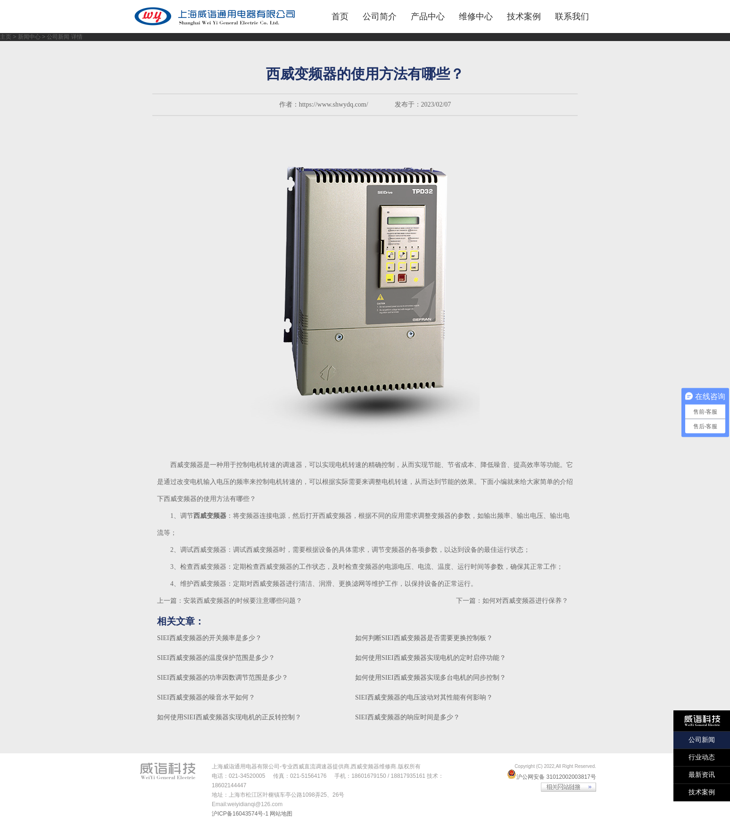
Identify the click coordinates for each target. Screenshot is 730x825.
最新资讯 (702, 774)
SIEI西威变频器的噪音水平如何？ (206, 697)
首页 (340, 16)
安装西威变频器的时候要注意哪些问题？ (242, 600)
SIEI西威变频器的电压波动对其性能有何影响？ (424, 697)
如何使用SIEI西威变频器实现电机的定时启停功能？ (430, 657)
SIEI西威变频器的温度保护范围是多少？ (216, 657)
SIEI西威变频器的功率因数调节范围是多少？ (222, 677)
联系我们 (572, 16)
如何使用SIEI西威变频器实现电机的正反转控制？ (229, 717)
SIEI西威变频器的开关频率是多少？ (209, 638)
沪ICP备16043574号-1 (240, 813)
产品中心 (428, 16)
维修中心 (476, 16)
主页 (5, 36)
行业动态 (702, 757)
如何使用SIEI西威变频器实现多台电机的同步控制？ (430, 677)
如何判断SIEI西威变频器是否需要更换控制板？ (424, 638)
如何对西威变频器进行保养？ (525, 600)
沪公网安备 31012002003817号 (551, 777)
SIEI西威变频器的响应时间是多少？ (407, 717)
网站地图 (281, 813)
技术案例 (524, 16)
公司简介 (380, 16)
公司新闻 (702, 739)
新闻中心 (29, 36)
